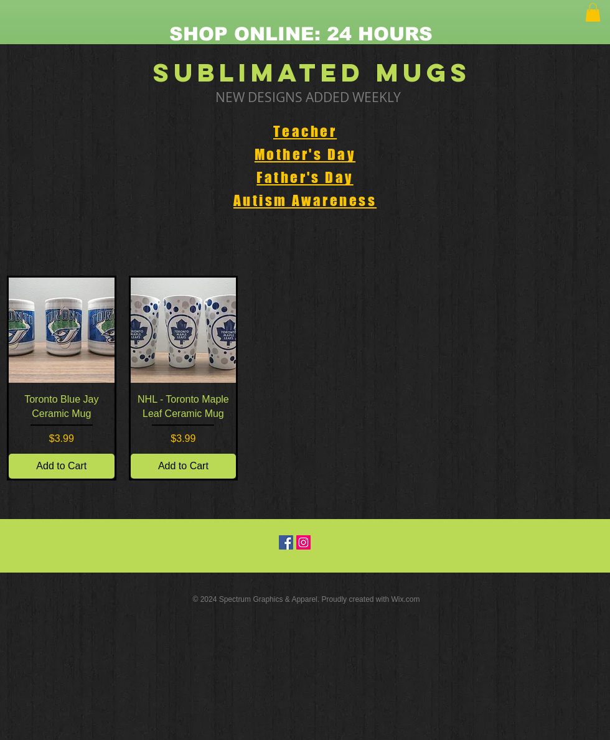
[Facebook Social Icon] (286, 542)
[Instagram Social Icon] (303, 542)
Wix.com (406, 599)
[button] (593, 12)
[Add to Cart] (62, 466)
